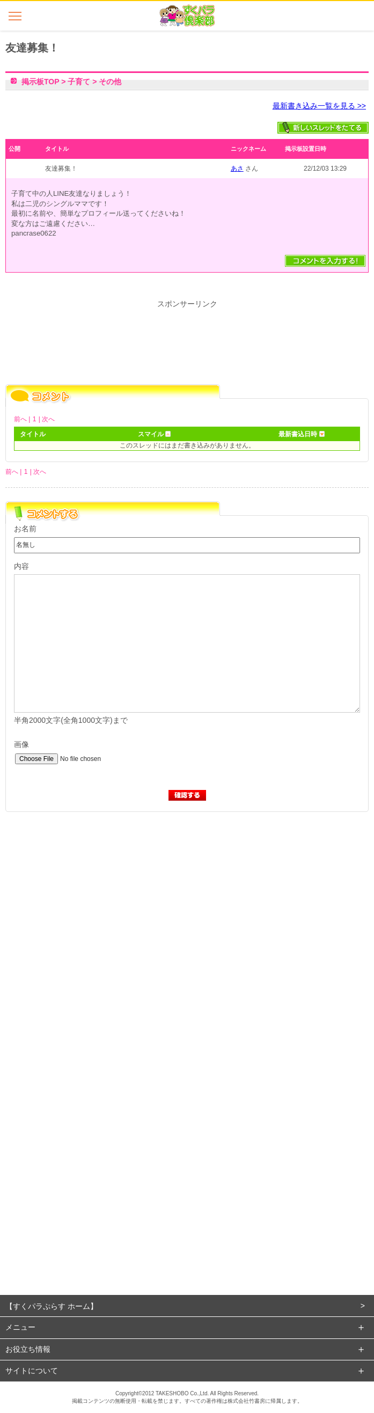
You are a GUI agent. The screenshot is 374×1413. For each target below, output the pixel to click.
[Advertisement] (186, 934)
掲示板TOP (40, 81)
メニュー (20, 1327)
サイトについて (31, 1370)
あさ (237, 168)
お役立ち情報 (27, 1349)
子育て (79, 81)
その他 (110, 81)
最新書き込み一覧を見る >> (319, 105)
